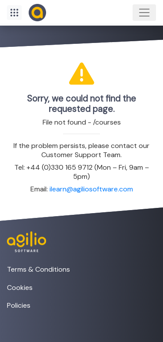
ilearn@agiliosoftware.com (91, 189)
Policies (18, 305)
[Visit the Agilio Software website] (23, 241)
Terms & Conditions (38, 269)
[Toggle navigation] (144, 12)
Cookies (20, 287)
